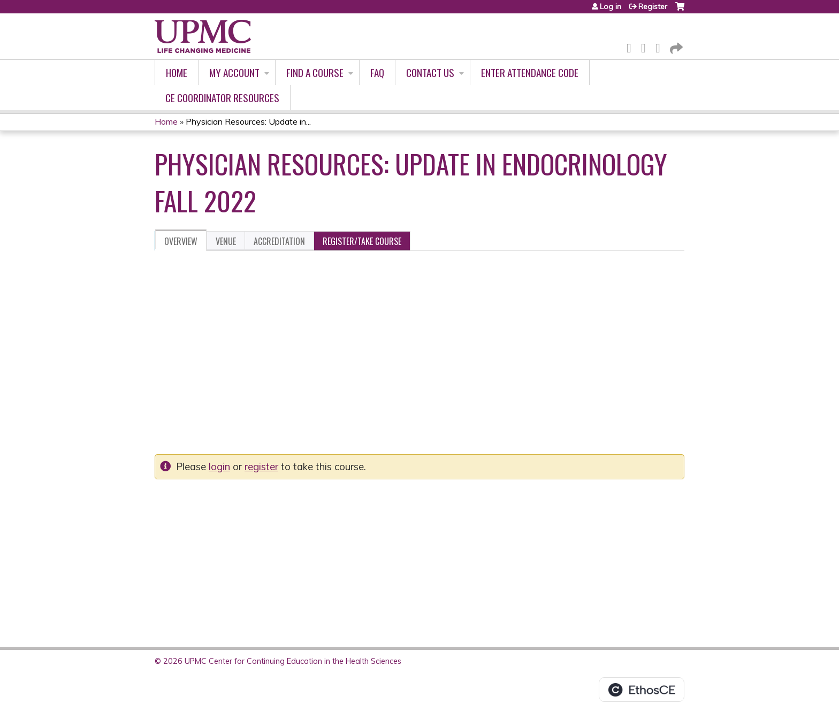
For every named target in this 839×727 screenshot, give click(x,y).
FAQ (377, 72)
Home (176, 72)
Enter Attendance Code (529, 72)
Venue (226, 241)
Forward (675, 46)
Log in (610, 6)
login (219, 467)
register (261, 467)
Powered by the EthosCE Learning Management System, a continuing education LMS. (641, 689)
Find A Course (315, 72)
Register (652, 6)
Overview (180, 241)
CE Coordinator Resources (222, 97)
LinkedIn (660, 46)
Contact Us (430, 72)
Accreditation (279, 241)
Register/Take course (362, 241)
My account (234, 72)
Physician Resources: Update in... (248, 121)
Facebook (632, 46)
